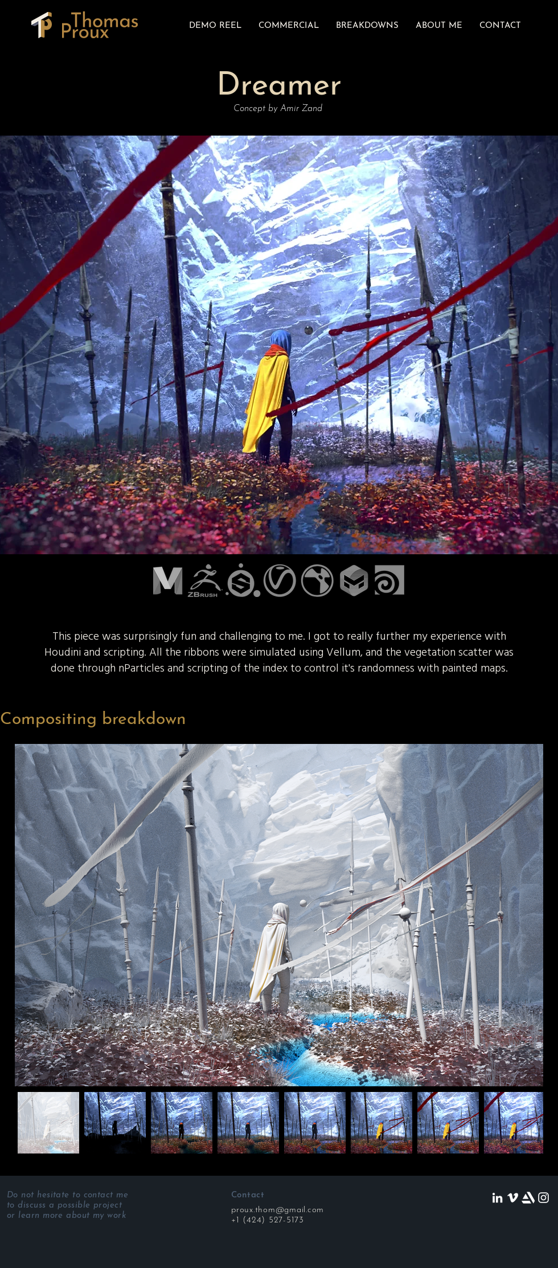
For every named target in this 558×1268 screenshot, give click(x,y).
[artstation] (528, 1198)
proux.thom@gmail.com (277, 1210)
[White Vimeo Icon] (513, 1198)
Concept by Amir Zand (277, 108)
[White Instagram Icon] (543, 1198)
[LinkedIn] (497, 1198)
